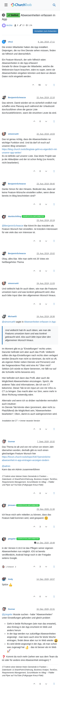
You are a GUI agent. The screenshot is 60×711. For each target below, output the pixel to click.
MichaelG (12, 316)
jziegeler (12, 539)
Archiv (9, 25)
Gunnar (11, 441)
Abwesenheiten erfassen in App (40, 321)
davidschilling (14, 216)
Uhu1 (10, 42)
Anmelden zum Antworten (45, 31)
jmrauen (12, 505)
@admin (6, 466)
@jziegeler (7, 614)
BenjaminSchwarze (17, 97)
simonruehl (13, 134)
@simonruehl (8, 321)
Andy (10, 579)
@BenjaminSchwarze (12, 225)
